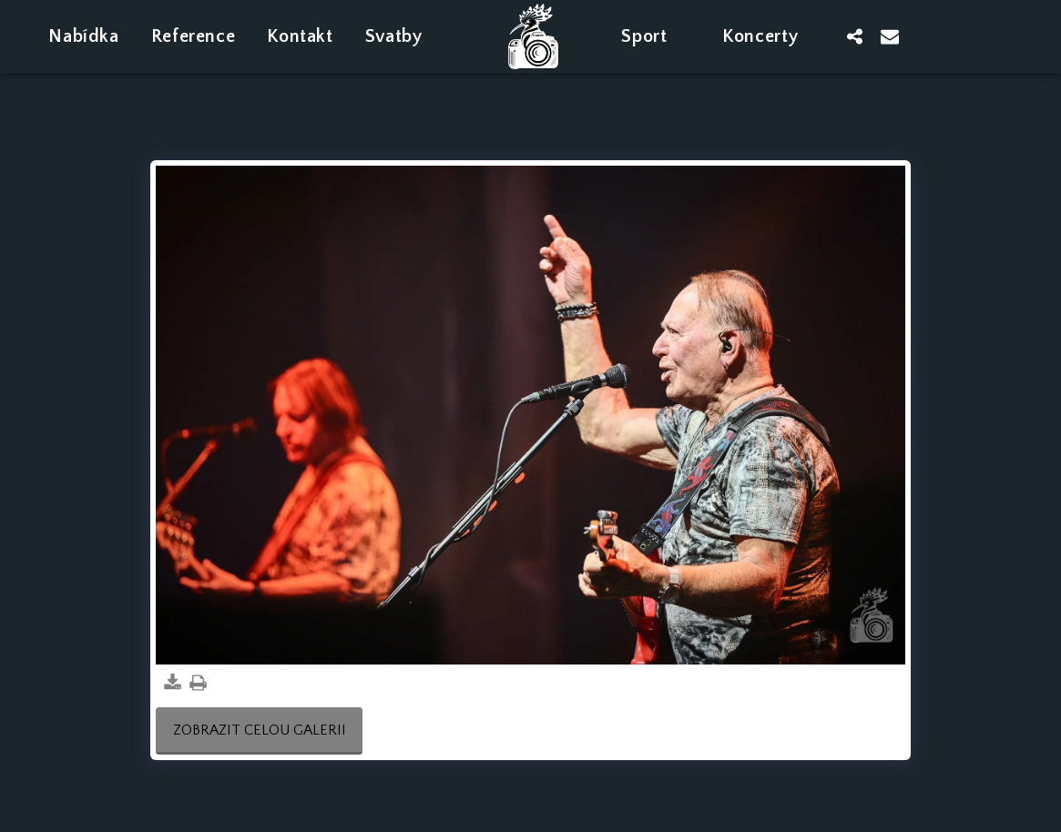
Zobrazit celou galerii (259, 730)
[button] (405, 36)
